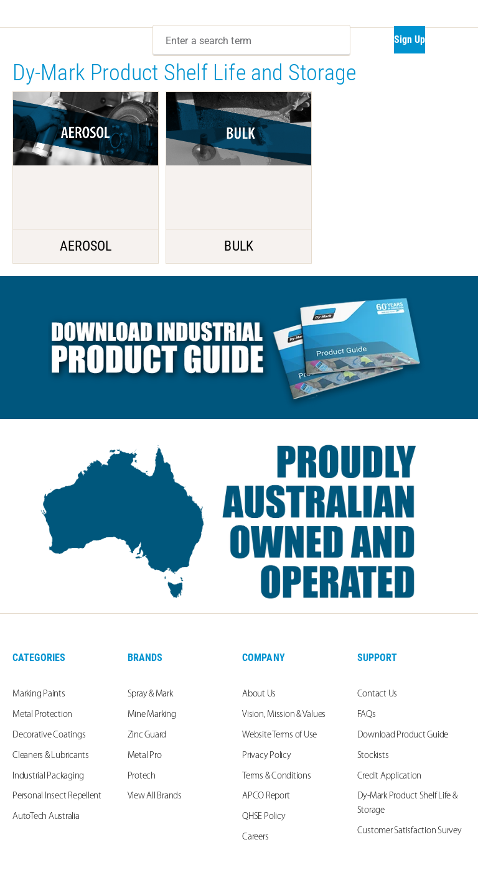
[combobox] (251, 40)
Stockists (373, 755)
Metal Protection (42, 714)
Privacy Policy (266, 755)
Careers (255, 837)
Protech (142, 776)
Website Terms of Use (279, 735)
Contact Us (377, 694)
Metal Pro (145, 755)
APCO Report (265, 796)
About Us (259, 694)
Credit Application (389, 776)
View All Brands (155, 796)
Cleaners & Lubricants (50, 755)
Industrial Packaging (48, 776)
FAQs (366, 714)
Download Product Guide (403, 735)
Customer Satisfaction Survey (409, 831)
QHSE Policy (263, 816)
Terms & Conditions (276, 776)
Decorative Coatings (48, 735)
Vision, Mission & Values (284, 714)
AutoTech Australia (46, 816)
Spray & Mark (150, 694)
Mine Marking (152, 714)
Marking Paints (38, 694)
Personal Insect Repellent (56, 796)
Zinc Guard (147, 735)
